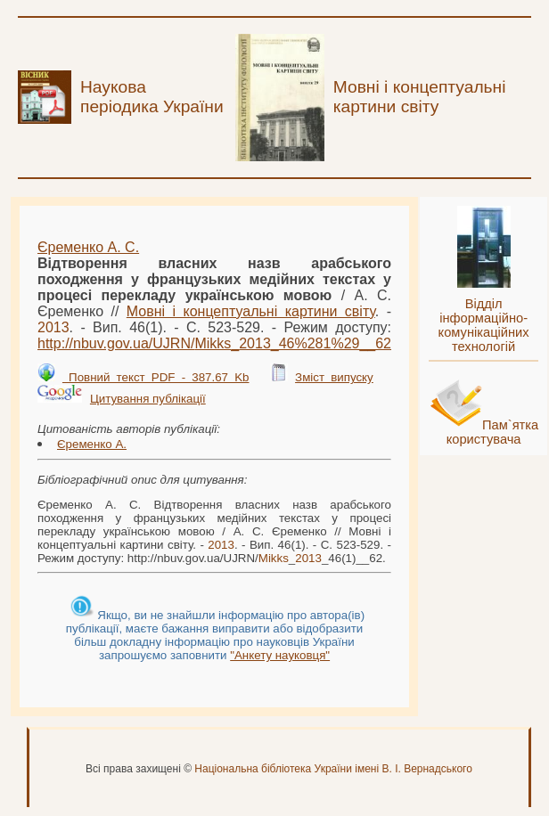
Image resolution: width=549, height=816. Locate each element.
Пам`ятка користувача (493, 432)
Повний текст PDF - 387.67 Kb (156, 377)
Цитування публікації (148, 398)
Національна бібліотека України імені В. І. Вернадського (333, 769)
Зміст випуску (334, 377)
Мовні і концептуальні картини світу (251, 311)
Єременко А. (92, 444)
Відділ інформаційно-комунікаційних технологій (483, 325)
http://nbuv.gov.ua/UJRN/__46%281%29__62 (214, 343)
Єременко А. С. (88, 247)
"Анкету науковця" (280, 655)
